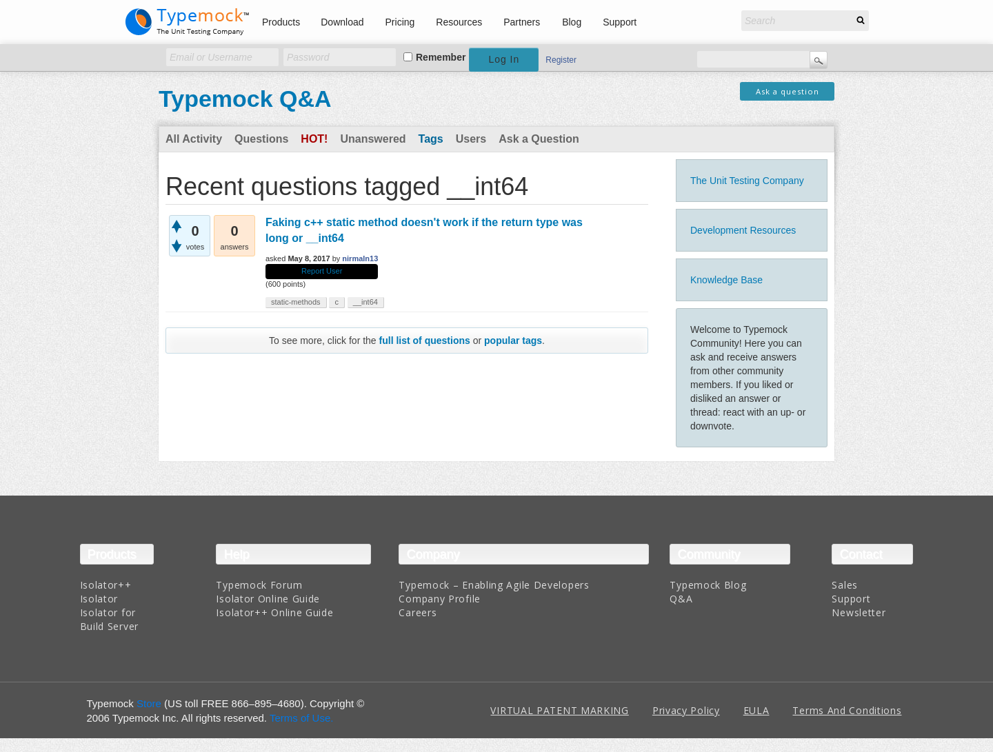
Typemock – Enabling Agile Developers (494, 584)
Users (471, 139)
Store (149, 703)
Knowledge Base (726, 279)
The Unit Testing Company (747, 180)
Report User (321, 271)
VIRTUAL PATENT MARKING (559, 710)
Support (619, 22)
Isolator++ (106, 584)
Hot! (314, 139)
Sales (845, 584)
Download (342, 22)
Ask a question (787, 91)
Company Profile (440, 598)
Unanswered (372, 139)
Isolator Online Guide (268, 598)
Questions (261, 139)
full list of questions (424, 340)
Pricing (400, 22)
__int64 (365, 302)
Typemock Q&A (245, 98)
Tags (431, 139)
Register (560, 60)
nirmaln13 (360, 258)
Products (281, 22)
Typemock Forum (259, 584)
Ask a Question (539, 139)
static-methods (296, 302)
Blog (571, 22)
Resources (459, 22)
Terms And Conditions (846, 710)
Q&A (681, 598)
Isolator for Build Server (109, 619)
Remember (440, 57)
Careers (418, 612)
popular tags (513, 340)
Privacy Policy (686, 710)
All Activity (194, 139)
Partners (521, 22)
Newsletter (858, 612)
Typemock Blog (708, 584)
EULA (756, 710)
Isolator (99, 598)
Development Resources (743, 230)
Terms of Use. (302, 718)
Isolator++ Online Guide (274, 612)
